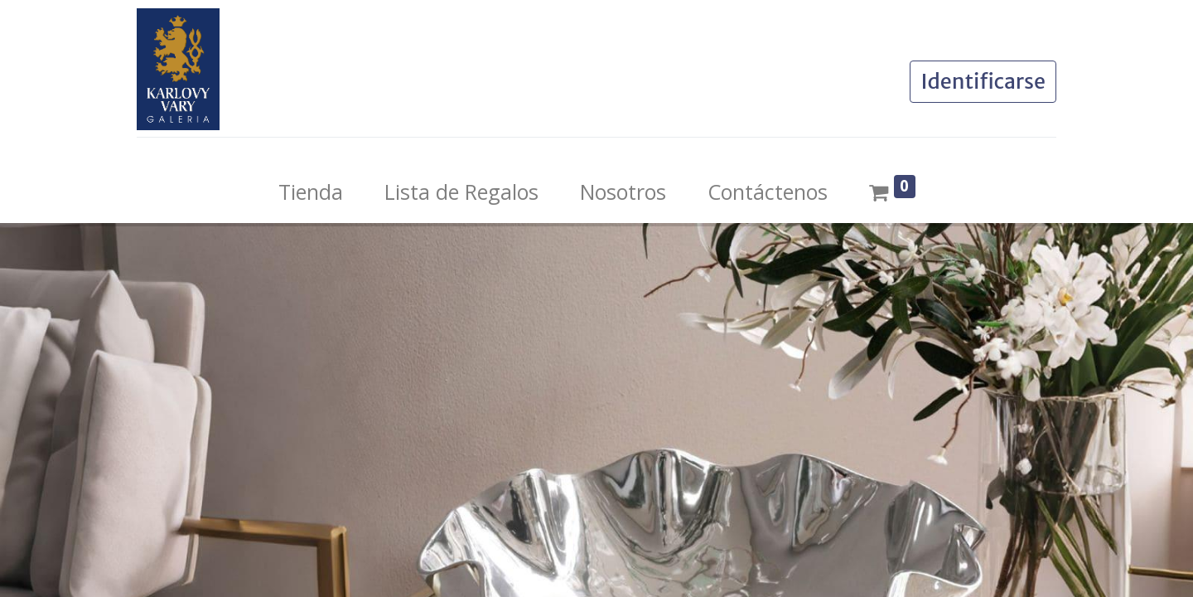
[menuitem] (311, 192)
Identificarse (983, 81)
